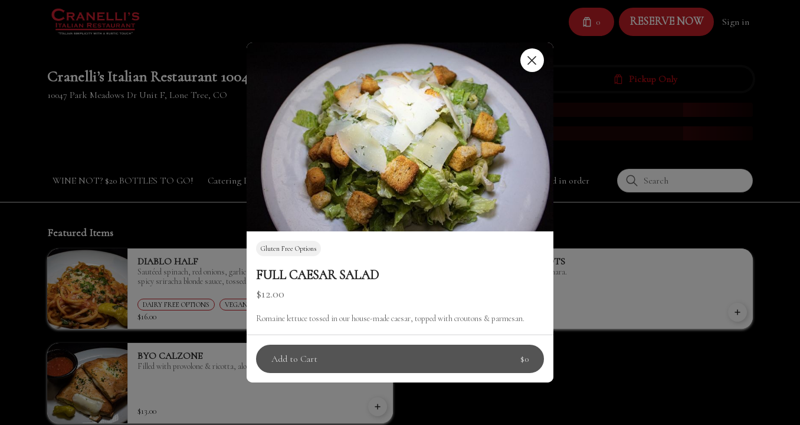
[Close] (532, 60)
